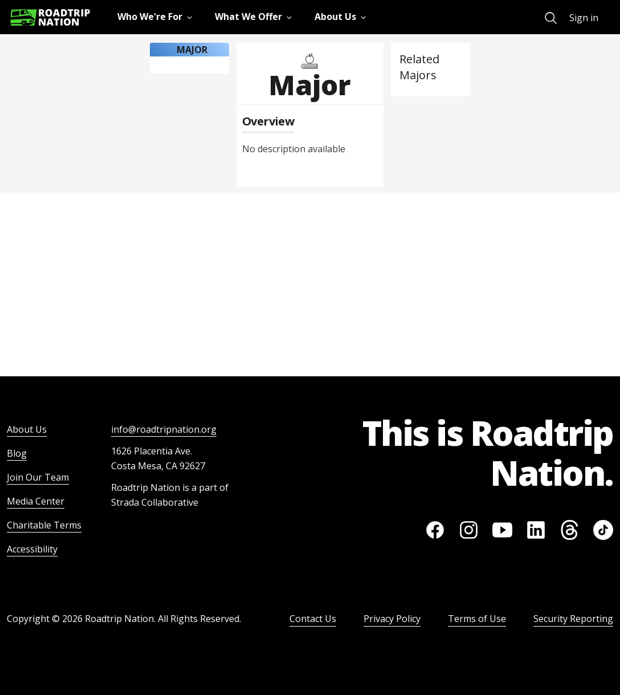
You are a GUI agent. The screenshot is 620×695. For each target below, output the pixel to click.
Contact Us (312, 618)
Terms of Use (477, 618)
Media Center (35, 501)
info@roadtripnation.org (164, 429)
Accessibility (32, 549)
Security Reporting (573, 618)
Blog (17, 453)
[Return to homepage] (50, 17)
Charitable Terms (44, 525)
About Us (27, 429)
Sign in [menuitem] (583, 17)
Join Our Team (38, 477)
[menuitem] (551, 18)
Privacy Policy (392, 618)
